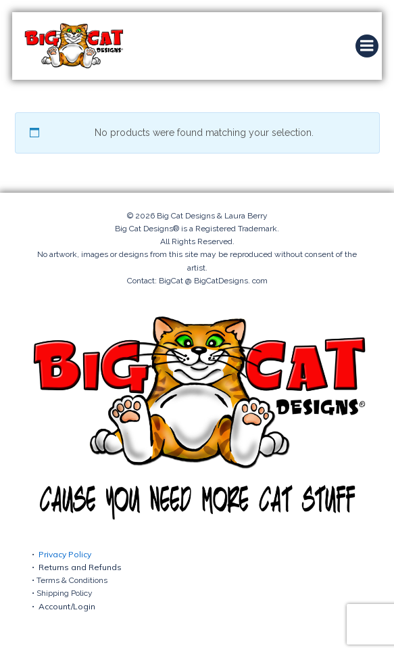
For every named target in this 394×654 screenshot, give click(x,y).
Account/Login (67, 606)
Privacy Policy (65, 554)
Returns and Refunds (80, 567)
